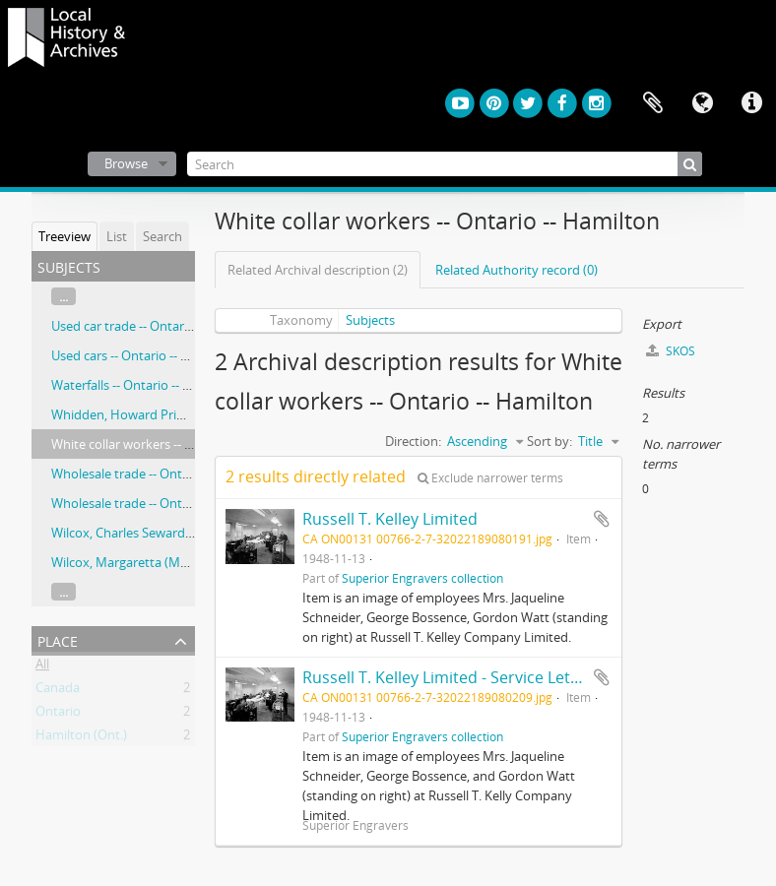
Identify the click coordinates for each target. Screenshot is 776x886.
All (42, 667)
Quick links (751, 103)
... (63, 296)
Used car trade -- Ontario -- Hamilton (157, 326)
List (116, 236)
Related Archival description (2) (317, 270)
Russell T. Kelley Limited (390, 519)
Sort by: (549, 441)
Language (702, 103)
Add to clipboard (602, 519)
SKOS (670, 351)
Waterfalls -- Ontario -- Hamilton (144, 385)
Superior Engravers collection (422, 578)
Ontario (58, 715)
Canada (57, 691)
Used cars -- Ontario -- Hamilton (143, 355)
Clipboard (653, 103)
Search (162, 236)
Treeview (64, 236)
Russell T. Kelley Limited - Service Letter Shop (468, 677)
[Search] (445, 164)
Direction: (413, 441)
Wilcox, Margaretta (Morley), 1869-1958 (165, 562)
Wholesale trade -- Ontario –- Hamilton (164, 503)
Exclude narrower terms (490, 478)
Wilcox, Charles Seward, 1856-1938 (150, 532)
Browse (126, 163)
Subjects (370, 320)
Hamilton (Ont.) (81, 738)
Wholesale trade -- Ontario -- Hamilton (162, 473)
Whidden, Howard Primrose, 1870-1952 (165, 414)
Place (57, 639)
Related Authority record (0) (516, 270)
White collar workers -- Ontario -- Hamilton (174, 444)
